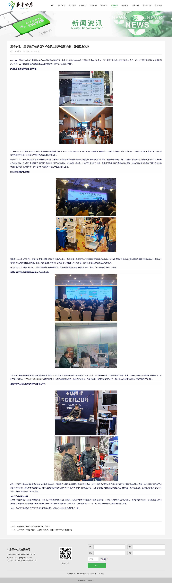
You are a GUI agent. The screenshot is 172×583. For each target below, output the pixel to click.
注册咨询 (103, 5)
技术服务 (93, 5)
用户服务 (124, 5)
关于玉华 (61, 5)
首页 (53, 5)
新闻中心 (114, 5)
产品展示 (82, 5)
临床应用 (135, 5)
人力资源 (72, 5)
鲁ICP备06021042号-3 (86, 580)
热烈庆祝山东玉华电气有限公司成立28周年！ (33, 526)
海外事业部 (146, 5)
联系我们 (158, 5)
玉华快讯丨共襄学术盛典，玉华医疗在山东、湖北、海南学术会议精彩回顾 (44, 530)
